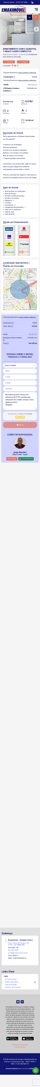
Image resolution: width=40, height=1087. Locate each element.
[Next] (35, 982)
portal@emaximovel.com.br (18, 953)
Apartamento (7, 54)
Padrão (15, 54)
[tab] (29, 17)
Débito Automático (11, 982)
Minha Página (12, 459)
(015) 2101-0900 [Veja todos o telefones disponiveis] (22, 2)
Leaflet (22, 309)
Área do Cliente (9, 2)
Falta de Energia (11, 984)
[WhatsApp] (35, 1070)
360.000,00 (32, 85)
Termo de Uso (20, 1047)
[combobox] (20, 365)
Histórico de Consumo (13, 987)
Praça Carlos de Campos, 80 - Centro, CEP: (19, 944)
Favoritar (8, 62)
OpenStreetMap (31, 309)
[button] (32, 2)
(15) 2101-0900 (13, 950)
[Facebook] (18, 1001)
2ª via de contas (11, 979)
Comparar (23, 62)
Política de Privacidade (20, 1045)
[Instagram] (22, 1001)
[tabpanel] (20, 29)
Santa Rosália (24, 54)
